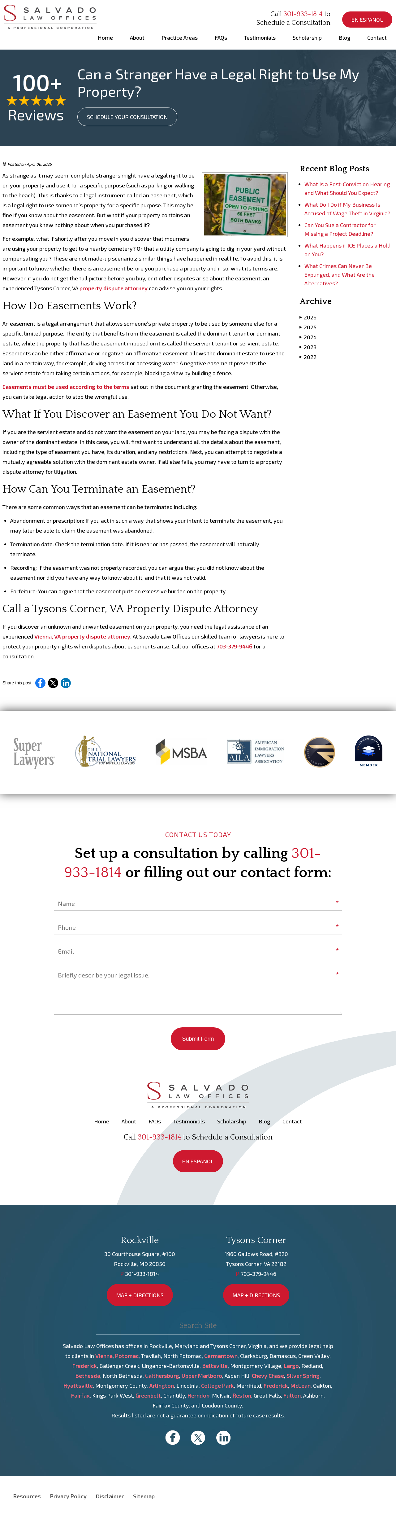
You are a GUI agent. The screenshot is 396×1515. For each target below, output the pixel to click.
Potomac (127, 1355)
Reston (241, 1395)
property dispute (101, 288)
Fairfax (80, 1395)
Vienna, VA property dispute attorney (82, 636)
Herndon (198, 1395)
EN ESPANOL (367, 19)
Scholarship (307, 37)
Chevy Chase (268, 1375)
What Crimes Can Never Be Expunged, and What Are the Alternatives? (339, 274)
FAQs (221, 37)
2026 (307, 317)
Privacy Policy (68, 1496)
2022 (307, 357)
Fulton (292, 1395)
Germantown (221, 1355)
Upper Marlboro (202, 1375)
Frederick (84, 1365)
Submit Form (198, 1039)
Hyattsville (78, 1385)
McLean (301, 1385)
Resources (27, 1496)
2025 (307, 327)
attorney (136, 288)
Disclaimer (110, 1496)
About (137, 37)
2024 (308, 337)
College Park (217, 1385)
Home (105, 37)
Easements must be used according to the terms (65, 386)
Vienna (104, 1355)
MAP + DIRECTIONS (140, 1295)
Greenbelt (148, 1395)
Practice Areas (179, 37)
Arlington (161, 1385)
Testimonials (260, 37)
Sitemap (144, 1496)
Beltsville (215, 1365)
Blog (344, 37)
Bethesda (87, 1375)
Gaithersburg (162, 1375)
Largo (291, 1365)
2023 (307, 347)
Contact (377, 37)
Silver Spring (303, 1375)
